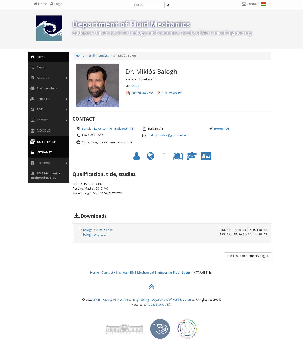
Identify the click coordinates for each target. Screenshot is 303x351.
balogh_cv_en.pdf (94, 235)
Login (186, 272)
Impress (122, 272)
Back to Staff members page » (248, 256)
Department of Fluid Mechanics (173, 300)
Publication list (171, 93)
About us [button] (48, 78)
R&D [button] (48, 109)
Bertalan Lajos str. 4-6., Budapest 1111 (108, 128)
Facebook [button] (48, 163)
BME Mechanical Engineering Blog (154, 272)
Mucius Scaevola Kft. (159, 304)
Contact (107, 272)
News (37, 67)
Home (37, 57)
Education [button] (48, 99)
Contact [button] (48, 120)
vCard (135, 86)
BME (96, 300)
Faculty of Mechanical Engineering (125, 300)
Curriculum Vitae (142, 93)
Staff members (43, 88)
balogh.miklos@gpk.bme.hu (167, 135)
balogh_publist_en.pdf (97, 230)
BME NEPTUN (43, 141)
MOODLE (39, 130)
